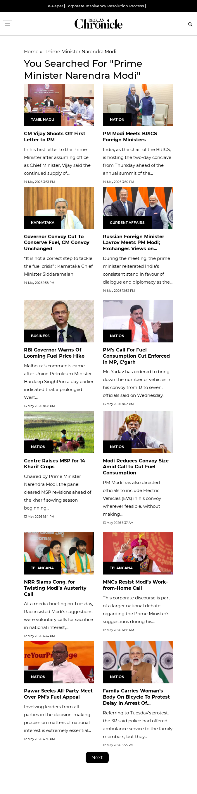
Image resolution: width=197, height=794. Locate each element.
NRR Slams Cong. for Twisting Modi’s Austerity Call (55, 588)
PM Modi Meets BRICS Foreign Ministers (130, 137)
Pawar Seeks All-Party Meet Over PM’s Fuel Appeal (58, 694)
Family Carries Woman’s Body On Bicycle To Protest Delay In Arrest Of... (136, 697)
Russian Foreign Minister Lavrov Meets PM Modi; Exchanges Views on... (133, 243)
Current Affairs (127, 222)
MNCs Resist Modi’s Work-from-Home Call (135, 585)
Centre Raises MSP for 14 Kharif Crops (54, 464)
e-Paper (55, 6)
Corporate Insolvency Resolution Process (104, 6)
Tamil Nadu (42, 119)
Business (40, 336)
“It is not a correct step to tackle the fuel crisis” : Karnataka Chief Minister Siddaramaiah (58, 266)
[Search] (190, 25)
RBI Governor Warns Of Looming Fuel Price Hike (54, 353)
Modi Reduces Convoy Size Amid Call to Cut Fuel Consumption (136, 467)
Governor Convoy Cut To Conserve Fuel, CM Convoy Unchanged (56, 243)
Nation (117, 119)
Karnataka (42, 222)
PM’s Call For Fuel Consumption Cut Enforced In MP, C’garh (136, 356)
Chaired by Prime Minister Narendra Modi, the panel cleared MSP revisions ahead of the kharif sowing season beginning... (57, 492)
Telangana (42, 568)
